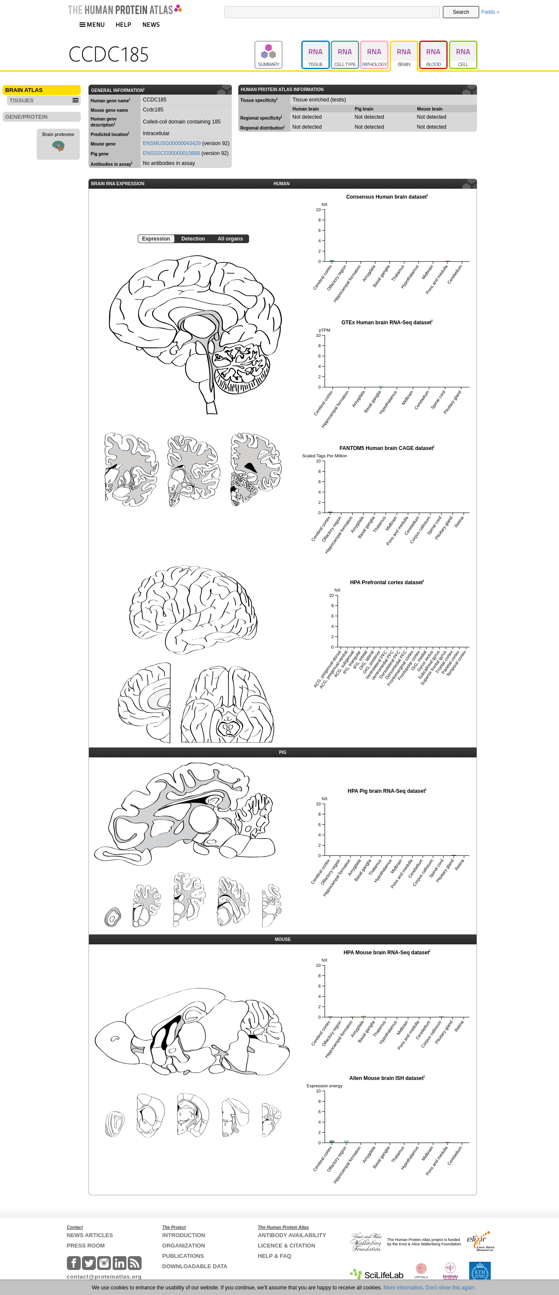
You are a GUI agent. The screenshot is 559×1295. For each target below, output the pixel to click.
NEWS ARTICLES (90, 1235)
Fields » (490, 12)
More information (403, 1288)
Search (461, 12)
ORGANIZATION (183, 1245)
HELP (123, 24)
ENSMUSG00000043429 (172, 143)
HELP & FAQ (274, 1256)
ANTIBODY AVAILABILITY (292, 1235)
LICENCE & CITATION (286, 1245)
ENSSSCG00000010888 (171, 153)
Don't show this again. (450, 1288)
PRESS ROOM (86, 1245)
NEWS (151, 24)
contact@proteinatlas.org (104, 1276)
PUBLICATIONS (183, 1256)
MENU (92, 24)
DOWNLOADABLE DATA (194, 1266)
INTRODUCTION (183, 1235)
